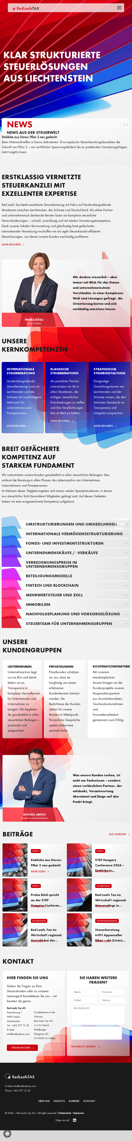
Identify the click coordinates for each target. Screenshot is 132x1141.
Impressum (78, 1123)
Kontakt (89, 1111)
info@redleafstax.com (24, 1096)
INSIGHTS (59, 1111)
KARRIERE (74, 1111)
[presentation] (96, 1043)
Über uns (44, 1111)
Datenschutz (64, 1123)
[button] (7, 1133)
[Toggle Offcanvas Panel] (119, 8)
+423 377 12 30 (21, 1101)
